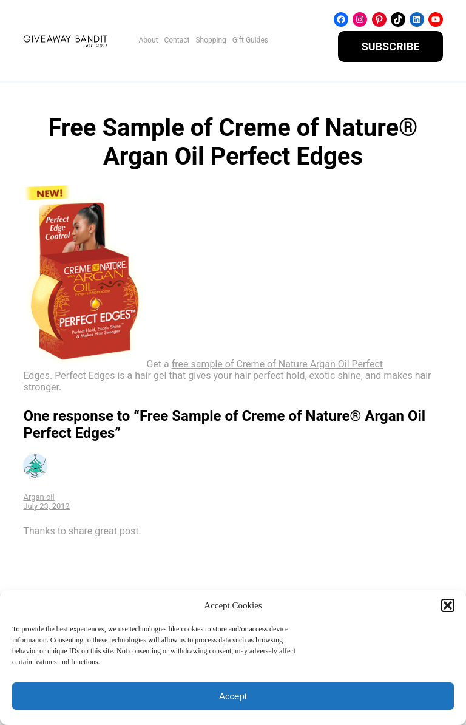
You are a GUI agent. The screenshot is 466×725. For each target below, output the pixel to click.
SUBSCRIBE (391, 46)
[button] (448, 605)
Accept (233, 696)
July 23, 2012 (46, 506)
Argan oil (38, 497)
